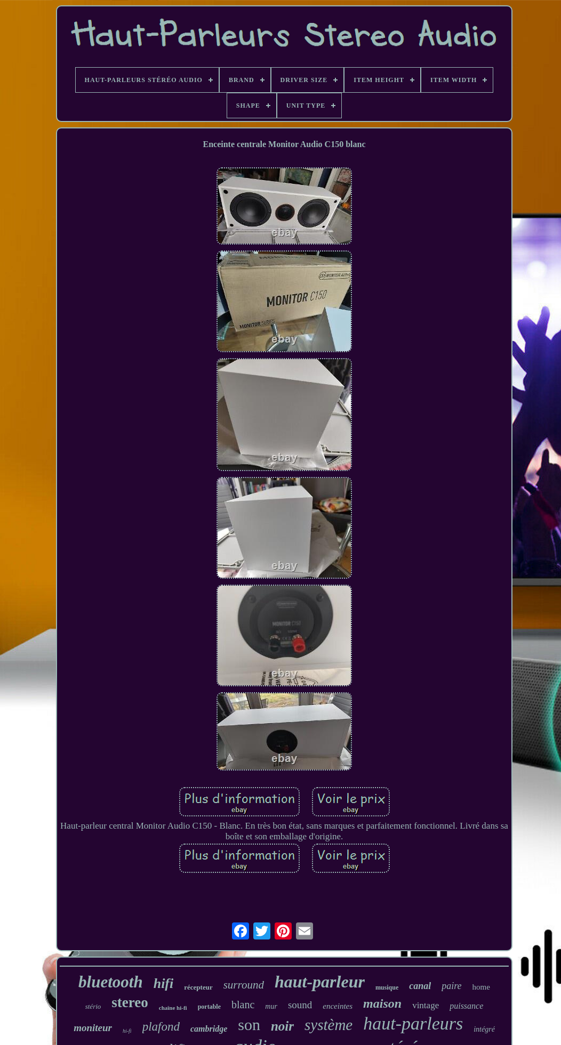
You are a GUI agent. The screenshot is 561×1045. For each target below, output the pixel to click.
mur (271, 1006)
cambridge (208, 1028)
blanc (242, 1004)
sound (300, 1004)
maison (382, 1003)
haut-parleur (320, 981)
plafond (161, 1026)
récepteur (198, 987)
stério (93, 1006)
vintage (425, 1005)
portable (209, 1006)
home (481, 987)
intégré (484, 1029)
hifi (164, 983)
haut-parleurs (413, 1023)
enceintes (337, 1006)
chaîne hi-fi (173, 1008)
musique (386, 987)
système (328, 1024)
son (249, 1024)
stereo (129, 1002)
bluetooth (110, 982)
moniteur (93, 1027)
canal (420, 986)
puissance (466, 1005)
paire (451, 986)
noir (282, 1026)
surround (243, 984)
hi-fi (127, 1031)
